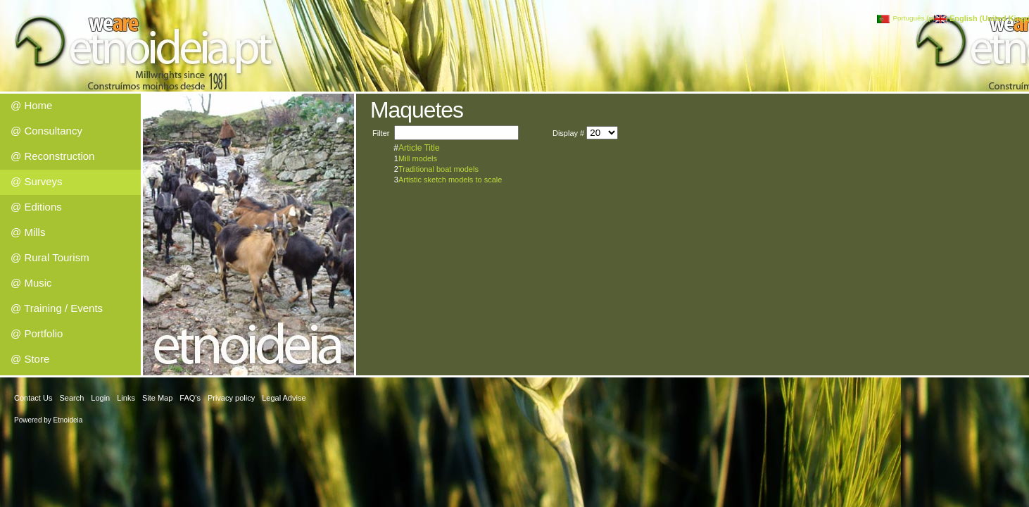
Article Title (419, 148)
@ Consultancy (46, 131)
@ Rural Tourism (50, 257)
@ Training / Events (57, 308)
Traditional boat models (438, 169)
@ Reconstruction (52, 156)
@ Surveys (37, 181)
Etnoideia (68, 420)
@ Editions (36, 207)
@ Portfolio (37, 333)
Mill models (417, 158)
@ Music (31, 283)
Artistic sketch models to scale (450, 179)
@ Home (31, 105)
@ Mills (28, 232)
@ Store (30, 359)
